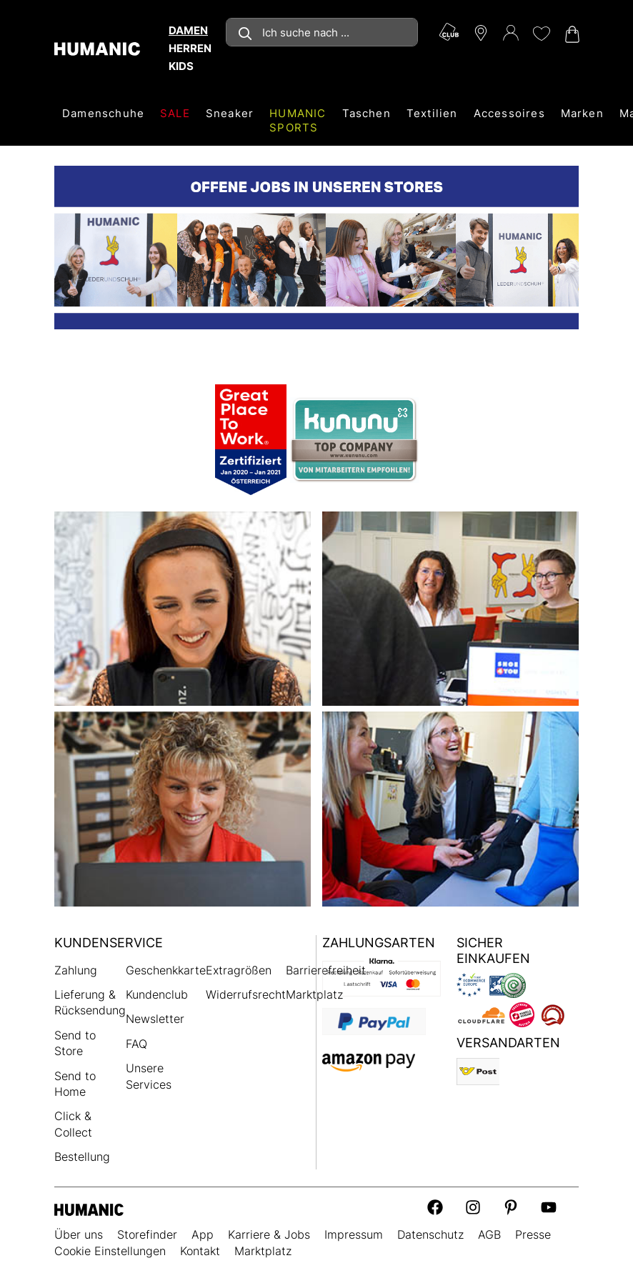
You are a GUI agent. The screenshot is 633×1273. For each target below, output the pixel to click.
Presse (533, 1234)
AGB (489, 1234)
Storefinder (147, 1234)
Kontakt (200, 1251)
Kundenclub (157, 994)
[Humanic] (89, 1209)
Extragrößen (238, 970)
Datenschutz (430, 1234)
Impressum (353, 1234)
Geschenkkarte (166, 970)
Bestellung (82, 1156)
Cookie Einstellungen (110, 1251)
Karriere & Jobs (269, 1234)
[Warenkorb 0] (571, 34)
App (202, 1234)
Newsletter (155, 1019)
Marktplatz (314, 994)
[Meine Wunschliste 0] (541, 33)
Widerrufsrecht (246, 994)
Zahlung (75, 970)
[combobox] (322, 32)
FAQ (136, 1044)
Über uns (78, 1234)
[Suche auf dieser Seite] (322, 32)
